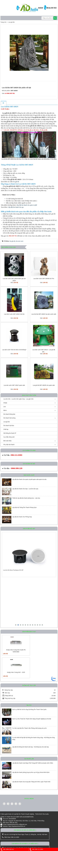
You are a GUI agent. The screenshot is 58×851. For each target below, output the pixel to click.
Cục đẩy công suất (8, 437)
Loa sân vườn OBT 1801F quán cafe (14, 385)
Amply (5, 403)
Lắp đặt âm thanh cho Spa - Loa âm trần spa (25, 488)
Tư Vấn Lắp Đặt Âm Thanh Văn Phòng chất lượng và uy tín (29, 728)
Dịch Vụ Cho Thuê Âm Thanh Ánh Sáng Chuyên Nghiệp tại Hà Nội (31, 719)
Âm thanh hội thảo (8, 425)
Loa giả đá (6, 421)
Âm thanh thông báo (9, 414)
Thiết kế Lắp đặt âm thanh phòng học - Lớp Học (26, 498)
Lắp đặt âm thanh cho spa (16, 207)
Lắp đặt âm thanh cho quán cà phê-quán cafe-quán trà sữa (29, 479)
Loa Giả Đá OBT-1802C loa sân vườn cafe (43, 314)
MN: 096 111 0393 (36, 849)
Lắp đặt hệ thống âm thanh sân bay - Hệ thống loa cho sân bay (30, 747)
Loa (4, 406)
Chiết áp (5, 429)
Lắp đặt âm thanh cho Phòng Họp (22, 517)
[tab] (3, 103)
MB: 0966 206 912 (7, 849)
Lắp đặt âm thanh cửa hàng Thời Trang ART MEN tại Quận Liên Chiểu (32, 763)
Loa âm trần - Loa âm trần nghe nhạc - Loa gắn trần (18, 399)
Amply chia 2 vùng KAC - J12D (16, 672)
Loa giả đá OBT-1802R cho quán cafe (44, 385)
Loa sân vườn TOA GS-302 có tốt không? (14, 349)
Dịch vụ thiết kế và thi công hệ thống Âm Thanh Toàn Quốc (29, 709)
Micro (5, 410)
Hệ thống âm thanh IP (9, 433)
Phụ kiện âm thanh (8, 444)
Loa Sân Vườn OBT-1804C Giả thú (14, 314)
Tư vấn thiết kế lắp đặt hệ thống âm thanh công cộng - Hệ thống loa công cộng (33, 738)
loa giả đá (16, 181)
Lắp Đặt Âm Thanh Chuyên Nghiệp (24, 814)
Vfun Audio (45, 814)
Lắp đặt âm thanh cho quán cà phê (26, 205)
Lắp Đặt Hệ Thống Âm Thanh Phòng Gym (24, 507)
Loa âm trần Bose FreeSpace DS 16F (13, 570)
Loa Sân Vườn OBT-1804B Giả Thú (43, 278)
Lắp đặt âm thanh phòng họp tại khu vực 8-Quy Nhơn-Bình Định (30, 772)
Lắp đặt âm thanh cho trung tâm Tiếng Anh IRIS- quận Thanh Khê (31, 781)
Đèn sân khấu (7, 440)
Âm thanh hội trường (9, 418)
